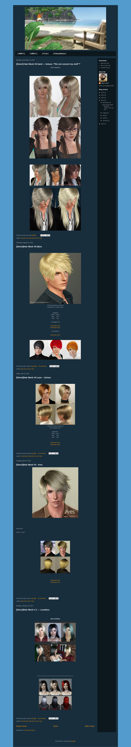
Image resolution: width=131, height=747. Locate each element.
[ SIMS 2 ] (33, 53)
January (105, 120)
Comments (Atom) (29, 730)
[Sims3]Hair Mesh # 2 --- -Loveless (32, 610)
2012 (102, 97)
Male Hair (31, 238)
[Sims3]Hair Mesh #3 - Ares (29, 465)
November (106, 102)
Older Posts (89, 726)
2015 (102, 92)
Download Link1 (55, 325)
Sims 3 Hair (38, 238)
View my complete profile (106, 85)
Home (55, 726)
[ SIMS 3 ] (21, 53)
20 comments (42, 718)
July (104, 115)
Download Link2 (55, 327)
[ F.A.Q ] (45, 53)
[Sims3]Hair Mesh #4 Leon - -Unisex (33, 377)
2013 (102, 95)
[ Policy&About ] (59, 53)
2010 (102, 124)
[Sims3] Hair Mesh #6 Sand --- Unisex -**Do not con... (108, 107)
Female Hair (24, 238)
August (105, 113)
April (104, 118)
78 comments (42, 366)
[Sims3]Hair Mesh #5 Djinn (29, 246)
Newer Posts (21, 726)
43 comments (42, 453)
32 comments (42, 598)
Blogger (73, 741)
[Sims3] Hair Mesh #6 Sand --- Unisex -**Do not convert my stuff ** (48, 64)
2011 (102, 100)
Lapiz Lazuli (105, 83)
